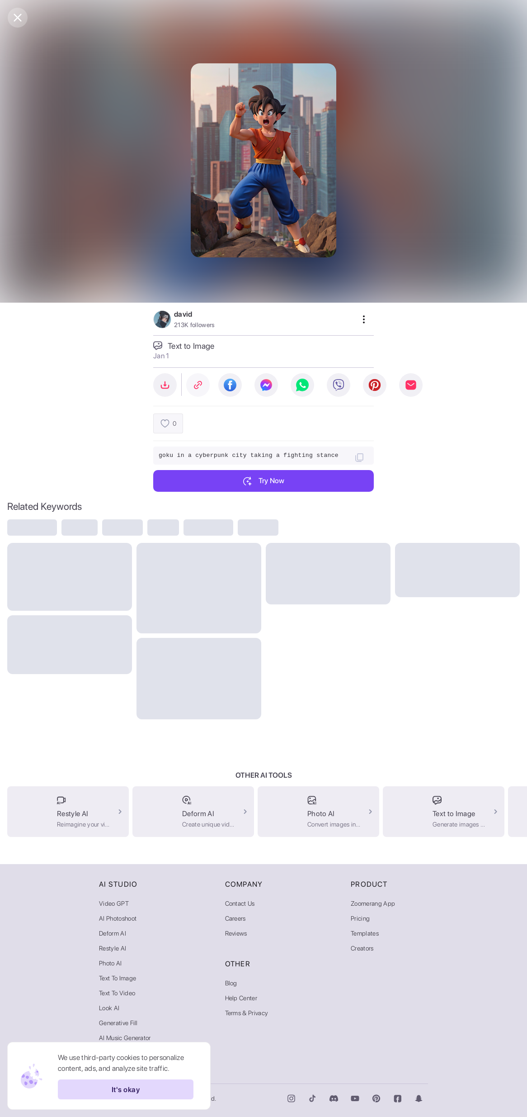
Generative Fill (118, 1023)
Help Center (241, 998)
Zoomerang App (373, 903)
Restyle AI (112, 948)
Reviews (236, 933)
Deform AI (112, 933)
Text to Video (117, 993)
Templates (365, 933)
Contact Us (240, 903)
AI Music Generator (125, 1037)
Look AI (109, 1008)
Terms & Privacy (246, 1013)
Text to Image (117, 978)
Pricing (360, 918)
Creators (362, 948)
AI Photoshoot (117, 918)
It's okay (125, 1089)
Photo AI (110, 963)
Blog (231, 983)
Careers (235, 918)
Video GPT (114, 903)
